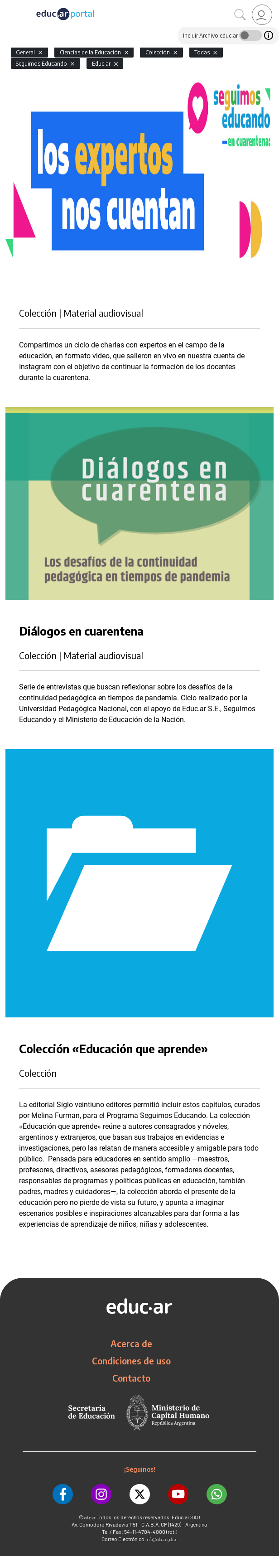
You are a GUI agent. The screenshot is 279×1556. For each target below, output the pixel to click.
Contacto (131, 1378)
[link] (262, 15)
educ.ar (90, 1517)
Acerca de (131, 1343)
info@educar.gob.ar (162, 1539)
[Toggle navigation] (8, 5)
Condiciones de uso (131, 1360)
